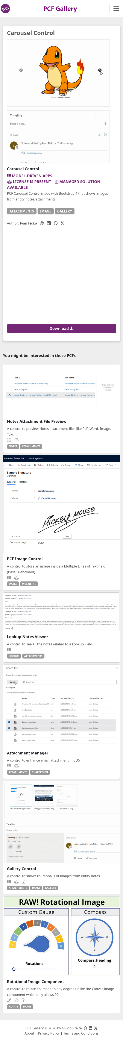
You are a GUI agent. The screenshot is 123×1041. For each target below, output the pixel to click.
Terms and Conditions (81, 1033)
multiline (29, 584)
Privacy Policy (49, 1033)
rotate (13, 1006)
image (45, 211)
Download (62, 328)
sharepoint (40, 772)
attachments (21, 211)
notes (13, 446)
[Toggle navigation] (116, 8)
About (29, 1033)
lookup (14, 656)
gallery (64, 211)
